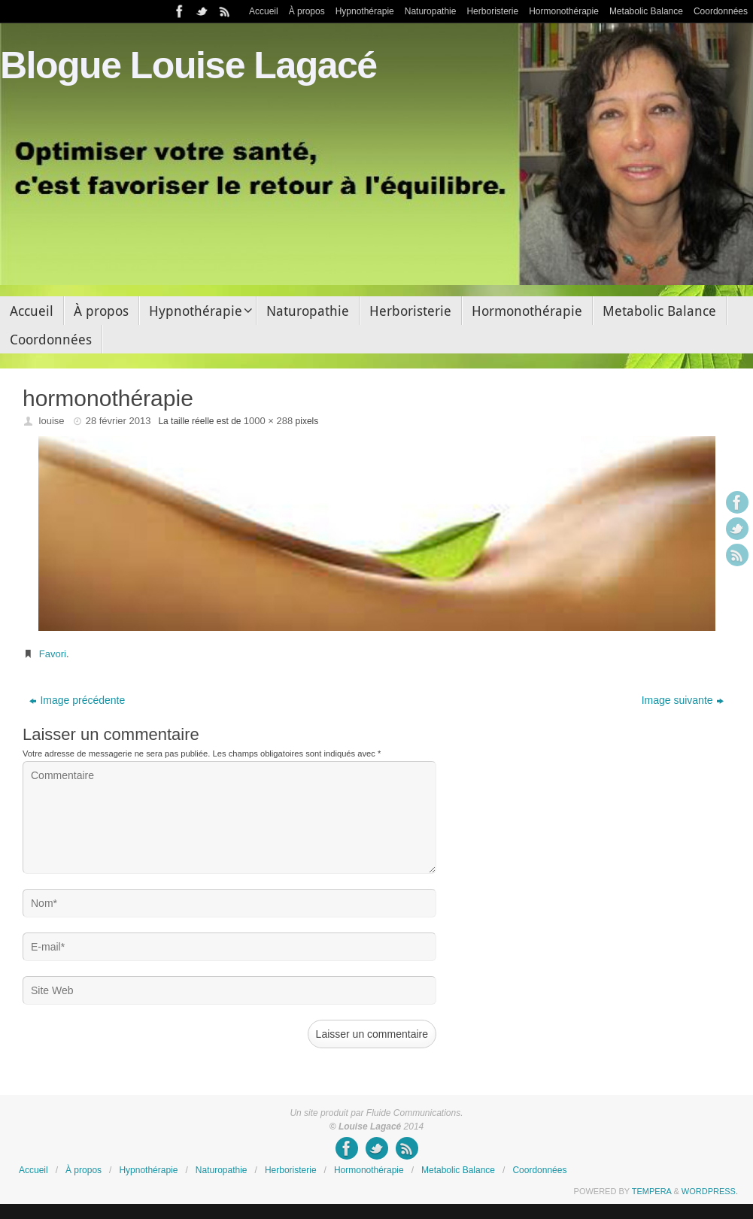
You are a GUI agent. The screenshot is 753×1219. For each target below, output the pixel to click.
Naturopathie (431, 11)
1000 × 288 (268, 420)
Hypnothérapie (365, 11)
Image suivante (683, 700)
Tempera (652, 1191)
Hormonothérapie (564, 11)
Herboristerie (492, 11)
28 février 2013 (118, 420)
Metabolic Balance (646, 11)
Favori (52, 654)
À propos (307, 11)
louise (52, 420)
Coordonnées (721, 11)
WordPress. (710, 1191)
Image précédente (77, 700)
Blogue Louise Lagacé (188, 65)
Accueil (263, 11)
